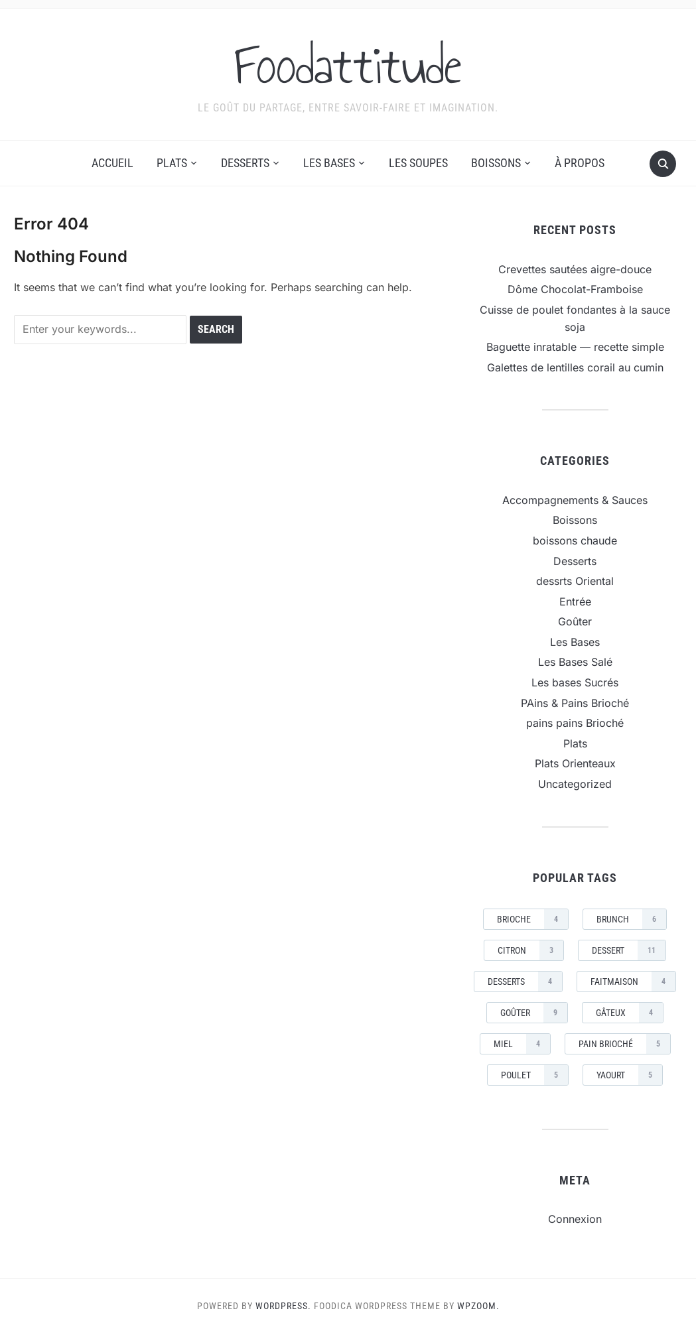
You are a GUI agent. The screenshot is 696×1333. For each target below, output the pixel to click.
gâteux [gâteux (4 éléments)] (629, 1013)
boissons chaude (575, 540)
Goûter (575, 621)
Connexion (575, 1219)
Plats (172, 163)
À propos (579, 163)
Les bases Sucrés (574, 682)
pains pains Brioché (575, 723)
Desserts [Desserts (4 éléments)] (525, 981)
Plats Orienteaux (575, 763)
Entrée (575, 601)
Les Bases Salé (575, 661)
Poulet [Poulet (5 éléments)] (534, 1075)
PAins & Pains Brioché (575, 703)
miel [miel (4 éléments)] (522, 1044)
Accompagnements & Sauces (575, 500)
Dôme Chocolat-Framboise (575, 289)
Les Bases (329, 163)
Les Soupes (418, 163)
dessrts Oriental (575, 581)
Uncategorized (575, 784)
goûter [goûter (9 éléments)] (533, 1013)
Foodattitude (348, 65)
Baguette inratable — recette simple (575, 346)
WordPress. (283, 1306)
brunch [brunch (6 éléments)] (631, 919)
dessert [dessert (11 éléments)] (628, 950)
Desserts (245, 163)
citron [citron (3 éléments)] (530, 950)
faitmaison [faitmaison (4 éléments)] (633, 981)
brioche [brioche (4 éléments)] (532, 919)
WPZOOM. (478, 1306)
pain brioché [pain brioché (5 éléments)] (624, 1044)
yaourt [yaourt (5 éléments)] (629, 1075)
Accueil (112, 163)
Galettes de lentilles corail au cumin (575, 367)
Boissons (496, 163)
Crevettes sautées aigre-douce (575, 269)
